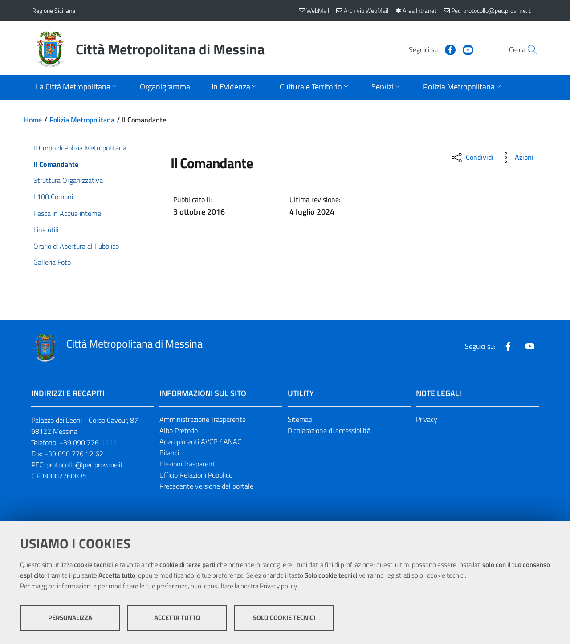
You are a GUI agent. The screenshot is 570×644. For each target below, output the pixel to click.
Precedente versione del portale (206, 486)
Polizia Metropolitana (81, 119)
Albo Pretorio (178, 430)
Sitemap (300, 419)
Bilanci (169, 452)
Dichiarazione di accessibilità (329, 430)
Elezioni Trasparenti (187, 463)
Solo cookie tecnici (284, 617)
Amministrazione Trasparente (202, 419)
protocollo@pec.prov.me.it (84, 464)
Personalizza (70, 617)
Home (33, 119)
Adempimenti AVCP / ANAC (200, 441)
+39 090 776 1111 (88, 442)
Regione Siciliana (53, 10)
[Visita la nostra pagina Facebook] (431, 49)
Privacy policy (278, 586)
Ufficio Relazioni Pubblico (195, 475)
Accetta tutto (177, 617)
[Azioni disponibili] (516, 157)
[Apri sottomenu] (77, 87)
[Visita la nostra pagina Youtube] (448, 49)
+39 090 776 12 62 (73, 453)
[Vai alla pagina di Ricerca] (527, 49)
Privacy (426, 419)
